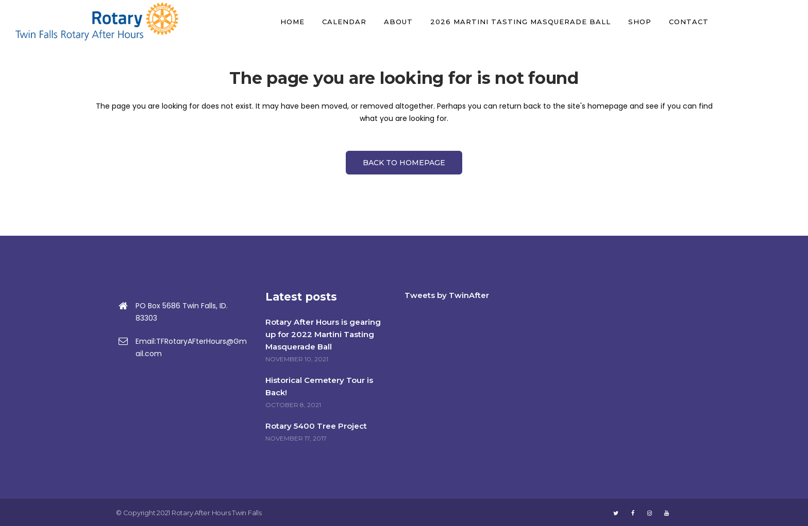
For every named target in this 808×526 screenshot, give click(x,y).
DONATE (760, 21)
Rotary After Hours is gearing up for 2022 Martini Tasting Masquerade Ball (323, 334)
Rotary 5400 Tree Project (316, 426)
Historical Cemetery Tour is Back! (319, 386)
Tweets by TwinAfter (447, 295)
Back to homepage (404, 162)
